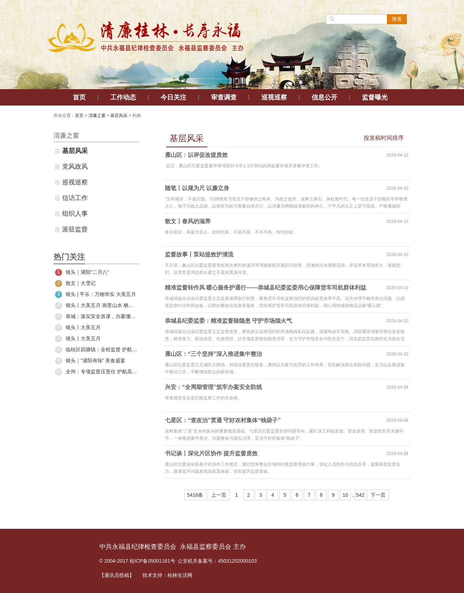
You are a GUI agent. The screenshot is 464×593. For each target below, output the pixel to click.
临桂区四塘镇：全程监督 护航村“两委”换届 (96, 349)
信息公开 (324, 97)
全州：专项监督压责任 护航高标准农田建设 (96, 371)
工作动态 (123, 97)
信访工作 (75, 197)
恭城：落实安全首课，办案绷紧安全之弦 (96, 316)
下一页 (377, 495)
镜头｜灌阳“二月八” (82, 272)
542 (360, 495)
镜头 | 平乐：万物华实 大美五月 (95, 294)
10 (345, 495)
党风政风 (75, 166)
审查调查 (224, 97)
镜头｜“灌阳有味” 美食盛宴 (90, 360)
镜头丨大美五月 (78, 327)
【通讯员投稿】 (116, 575)
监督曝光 (375, 97)
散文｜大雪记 (75, 283)
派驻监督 (75, 229)
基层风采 (118, 115)
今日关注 (173, 97)
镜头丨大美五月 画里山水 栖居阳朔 (96, 305)
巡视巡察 (274, 97)
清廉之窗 (97, 115)
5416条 (195, 495)
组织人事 (75, 213)
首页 (79, 97)
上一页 (218, 495)
